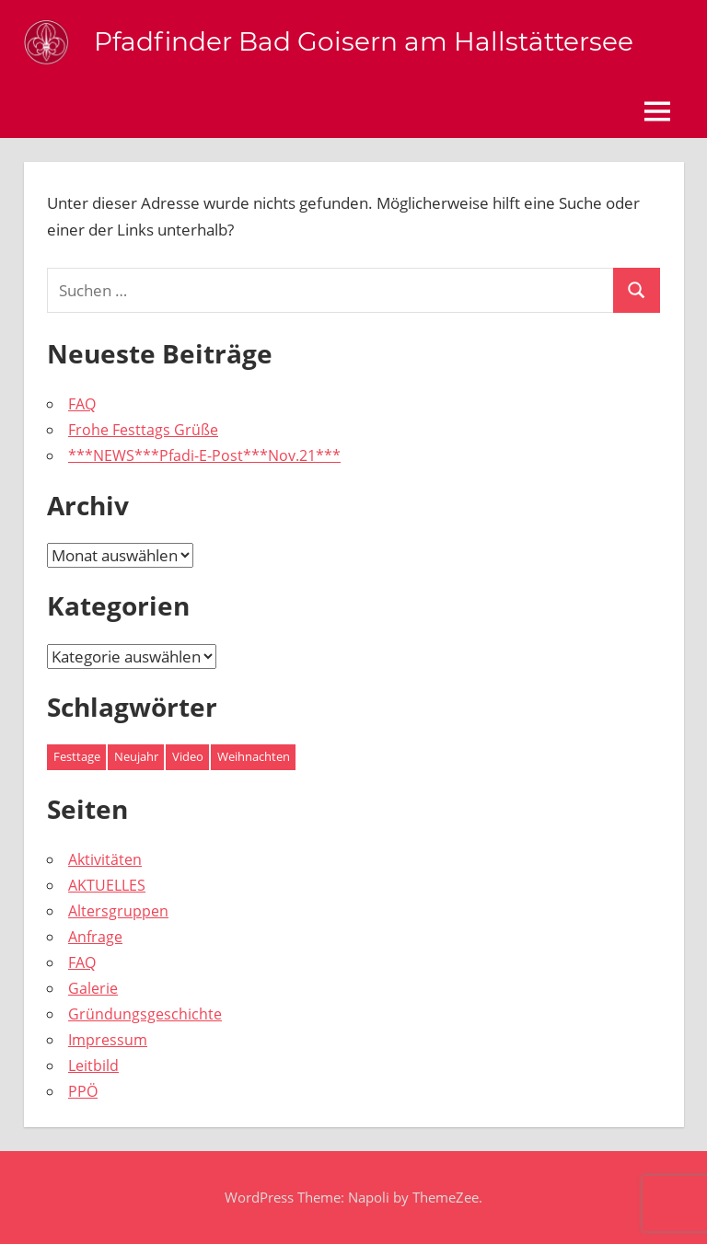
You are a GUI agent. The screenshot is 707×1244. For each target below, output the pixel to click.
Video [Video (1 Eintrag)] (187, 756)
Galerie (93, 988)
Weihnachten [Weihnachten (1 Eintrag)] (253, 756)
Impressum (107, 1040)
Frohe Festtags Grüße (143, 430)
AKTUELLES (106, 885)
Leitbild (93, 1065)
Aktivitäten (105, 859)
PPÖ (83, 1091)
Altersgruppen (118, 911)
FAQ (82, 404)
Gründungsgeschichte (145, 1014)
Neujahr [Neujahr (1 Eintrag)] (136, 756)
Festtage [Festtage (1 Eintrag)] (76, 756)
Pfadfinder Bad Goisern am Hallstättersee (363, 41)
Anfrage (95, 937)
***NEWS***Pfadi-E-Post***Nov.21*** (204, 455)
